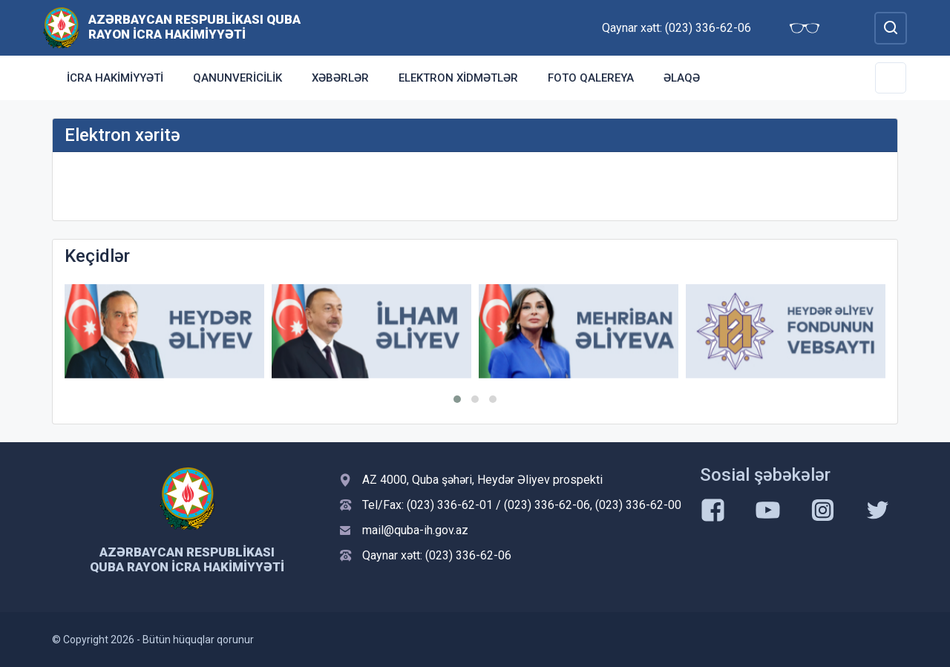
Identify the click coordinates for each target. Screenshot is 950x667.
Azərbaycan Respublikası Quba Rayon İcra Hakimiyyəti (194, 27)
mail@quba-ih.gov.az (415, 530)
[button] (457, 399)
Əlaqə (682, 78)
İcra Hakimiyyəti (115, 78)
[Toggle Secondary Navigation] (890, 78)
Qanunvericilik (237, 78)
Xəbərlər (340, 78)
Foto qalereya (591, 78)
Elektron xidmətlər (458, 78)
